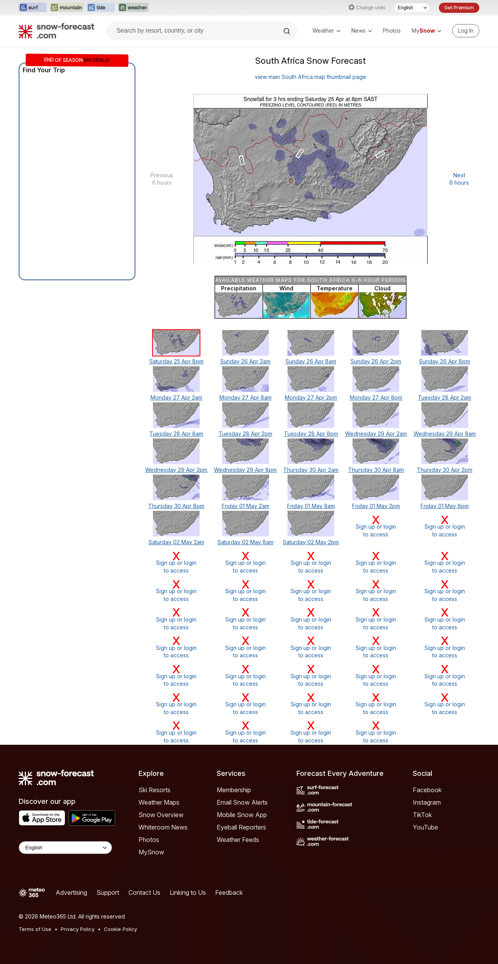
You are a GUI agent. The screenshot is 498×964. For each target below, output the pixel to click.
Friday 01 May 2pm (376, 506)
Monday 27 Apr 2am (176, 397)
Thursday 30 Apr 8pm (176, 506)
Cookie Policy (120, 929)
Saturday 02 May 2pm (311, 542)
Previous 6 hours (162, 179)
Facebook (427, 790)
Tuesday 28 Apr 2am (444, 397)
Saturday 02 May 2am (176, 542)
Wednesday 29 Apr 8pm (245, 469)
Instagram (427, 802)
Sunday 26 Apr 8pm (444, 361)
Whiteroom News (163, 827)
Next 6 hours (459, 179)
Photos (392, 30)
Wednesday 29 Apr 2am (376, 433)
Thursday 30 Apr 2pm (444, 469)
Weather (326, 30)
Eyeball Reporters (241, 827)
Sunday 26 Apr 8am (311, 361)
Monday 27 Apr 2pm (311, 397)
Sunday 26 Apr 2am (245, 361)
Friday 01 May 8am (311, 506)
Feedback (229, 892)
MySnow (151, 852)
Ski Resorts (154, 790)
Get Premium (459, 7)
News (361, 30)
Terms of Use (35, 929)
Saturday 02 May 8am (245, 542)
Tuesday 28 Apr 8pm (311, 433)
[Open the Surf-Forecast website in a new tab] (33, 8)
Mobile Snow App (242, 815)
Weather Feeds (238, 840)
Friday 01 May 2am (245, 506)
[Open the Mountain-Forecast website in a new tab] (67, 8)
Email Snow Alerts (242, 802)
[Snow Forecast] (56, 30)
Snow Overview (161, 815)
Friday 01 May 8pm (445, 506)
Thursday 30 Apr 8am (376, 469)
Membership (234, 790)
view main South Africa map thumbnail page (310, 76)
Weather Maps (159, 802)
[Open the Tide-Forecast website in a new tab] (101, 8)
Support (107, 892)
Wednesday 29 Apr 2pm (176, 469)
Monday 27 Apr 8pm (376, 397)
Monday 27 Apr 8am (245, 397)
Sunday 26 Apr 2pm (376, 361)
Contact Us (144, 892)
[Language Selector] (412, 7)
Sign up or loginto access (376, 526)
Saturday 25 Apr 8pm (176, 361)
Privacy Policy (78, 929)
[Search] (287, 31)
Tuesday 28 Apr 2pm (245, 433)
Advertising (71, 892)
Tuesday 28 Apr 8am (176, 433)
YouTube (425, 827)
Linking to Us (188, 892)
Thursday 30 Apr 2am (310, 469)
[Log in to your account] (465, 30)
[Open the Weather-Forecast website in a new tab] (133, 8)
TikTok (422, 815)
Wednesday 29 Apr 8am (445, 433)
